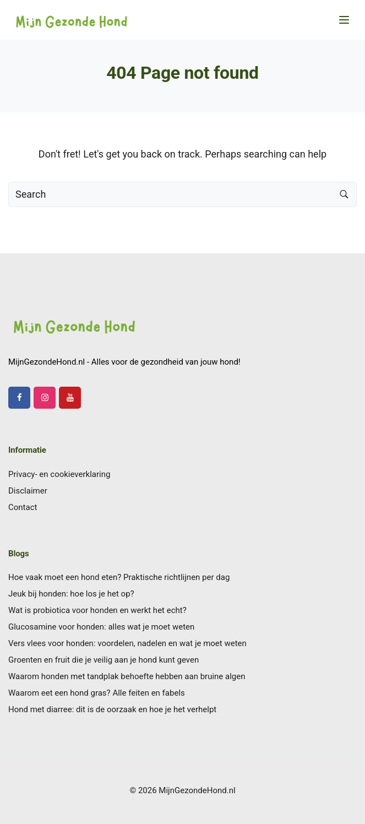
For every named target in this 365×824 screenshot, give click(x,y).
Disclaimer (27, 491)
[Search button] (344, 194)
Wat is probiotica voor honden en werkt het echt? (97, 610)
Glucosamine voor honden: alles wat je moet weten (101, 627)
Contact (22, 507)
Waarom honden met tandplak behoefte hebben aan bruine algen (127, 676)
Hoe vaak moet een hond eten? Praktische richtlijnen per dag (119, 577)
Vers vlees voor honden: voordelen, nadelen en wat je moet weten (127, 643)
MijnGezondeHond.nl (197, 790)
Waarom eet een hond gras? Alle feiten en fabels (96, 693)
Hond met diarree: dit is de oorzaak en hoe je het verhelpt (112, 709)
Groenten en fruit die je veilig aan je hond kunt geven (103, 660)
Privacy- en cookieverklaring (59, 474)
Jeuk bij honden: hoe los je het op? (71, 594)
